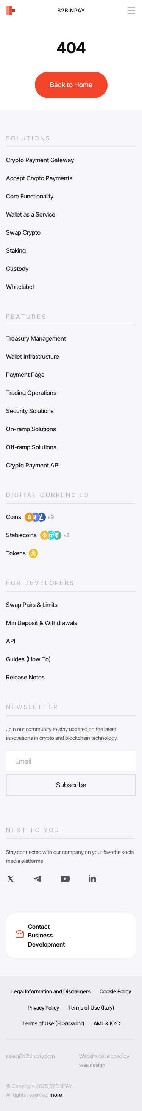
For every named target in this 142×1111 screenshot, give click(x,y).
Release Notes (25, 677)
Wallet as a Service (30, 214)
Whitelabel (20, 286)
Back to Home (71, 85)
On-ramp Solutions (31, 429)
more (56, 1094)
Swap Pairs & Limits (32, 605)
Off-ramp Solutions (31, 447)
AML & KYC (107, 1023)
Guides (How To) (28, 659)
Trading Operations (31, 392)
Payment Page (25, 374)
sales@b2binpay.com (30, 1056)
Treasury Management (36, 338)
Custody (17, 268)
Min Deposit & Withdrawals (41, 623)
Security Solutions (30, 411)
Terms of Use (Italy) (91, 1007)
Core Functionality (29, 196)
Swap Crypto (23, 232)
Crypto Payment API (33, 465)
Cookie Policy (115, 991)
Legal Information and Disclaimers (51, 991)
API (11, 641)
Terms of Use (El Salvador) (53, 1023)
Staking (16, 250)
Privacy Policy (43, 1007)
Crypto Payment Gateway (40, 160)
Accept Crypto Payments (39, 178)
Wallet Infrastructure (32, 356)
